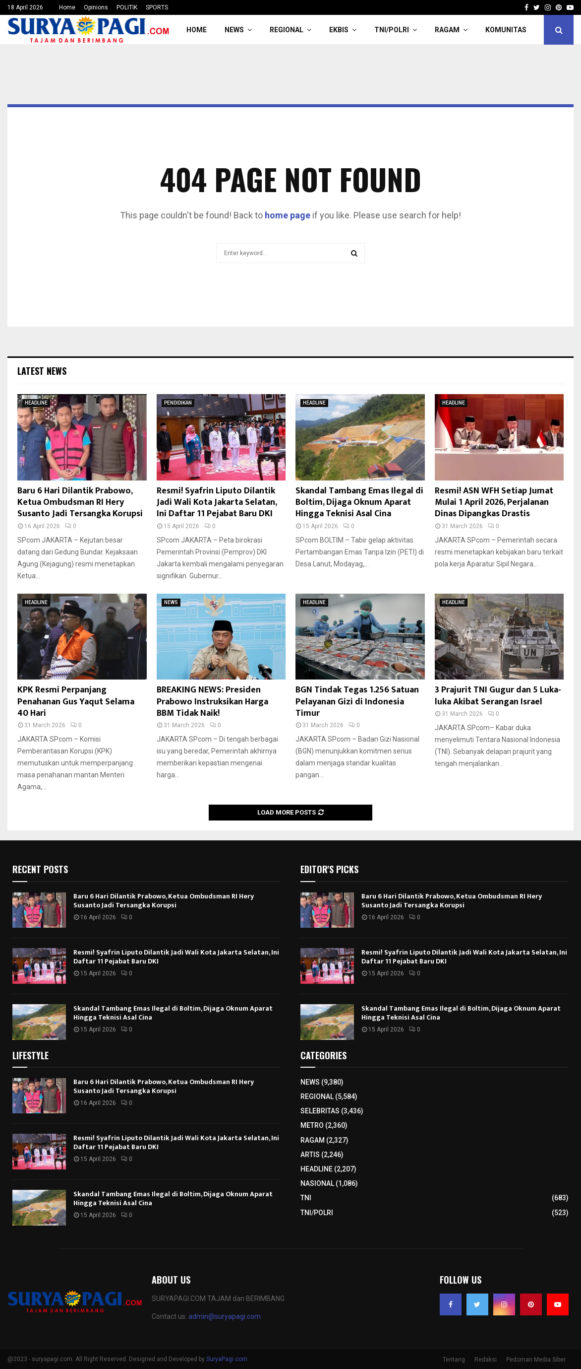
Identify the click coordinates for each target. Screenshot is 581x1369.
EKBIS (339, 30)
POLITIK (126, 7)
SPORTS (157, 7)
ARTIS (310, 1155)
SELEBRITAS (320, 1111)
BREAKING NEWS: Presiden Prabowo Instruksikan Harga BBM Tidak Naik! (212, 702)
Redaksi (485, 1359)
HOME (196, 30)
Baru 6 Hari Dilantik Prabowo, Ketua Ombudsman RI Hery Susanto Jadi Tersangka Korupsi (80, 502)
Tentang (454, 1359)
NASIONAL (317, 1183)
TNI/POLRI (391, 30)
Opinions (96, 7)
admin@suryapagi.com (224, 1316)
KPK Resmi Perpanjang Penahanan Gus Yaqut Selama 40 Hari (75, 702)
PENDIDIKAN (178, 403)
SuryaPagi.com (226, 1359)
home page (287, 215)
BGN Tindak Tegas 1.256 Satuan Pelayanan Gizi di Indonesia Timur (357, 702)
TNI (305, 1198)
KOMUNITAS (505, 30)
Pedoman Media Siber (536, 1359)
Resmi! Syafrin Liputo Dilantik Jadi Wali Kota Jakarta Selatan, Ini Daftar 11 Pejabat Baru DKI (217, 502)
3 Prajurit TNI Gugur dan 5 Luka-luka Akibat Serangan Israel (498, 696)
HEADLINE (36, 403)
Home (67, 7)
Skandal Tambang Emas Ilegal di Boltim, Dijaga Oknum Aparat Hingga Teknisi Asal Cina (359, 502)
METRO (312, 1125)
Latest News (41, 370)
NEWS (234, 30)
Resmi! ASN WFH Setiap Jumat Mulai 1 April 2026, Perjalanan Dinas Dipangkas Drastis (494, 502)
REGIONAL (286, 30)
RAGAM (447, 30)
